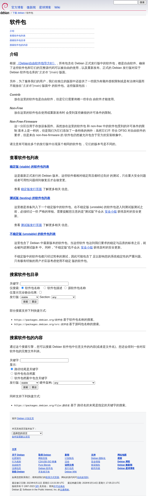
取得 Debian (44, 455)
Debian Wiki (71, 471)
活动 (67, 461)
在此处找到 (82, 477)
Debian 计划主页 (25, 418)
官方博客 (17, 7)
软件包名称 (32, 288)
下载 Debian (18, 13)
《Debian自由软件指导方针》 (36, 63)
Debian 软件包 (45, 468)
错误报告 (95, 465)
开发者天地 (44, 471)
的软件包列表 (29, 166)
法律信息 (16, 468)
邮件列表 (95, 468)
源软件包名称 (77, 288)
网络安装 (42, 458)
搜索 (120, 458)
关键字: (14, 283)
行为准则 (16, 461)
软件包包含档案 (24, 373)
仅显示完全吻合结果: (23, 292)
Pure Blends (44, 465)
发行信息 (69, 468)
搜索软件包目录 (17, 40)
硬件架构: (46, 382)
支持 (93, 455)
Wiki (57, 7)
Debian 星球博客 (126, 468)
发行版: (14, 297)
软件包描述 (54, 288)
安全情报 (95, 461)
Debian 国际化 (98, 458)
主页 (14, 449)
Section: (45, 297)
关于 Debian (18, 455)
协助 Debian (18, 471)
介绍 (12, 31)
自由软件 (16, 465)
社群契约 (16, 458)
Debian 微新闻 (125, 465)
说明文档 (69, 465)
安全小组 (111, 211)
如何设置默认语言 (21, 436)
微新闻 (31, 7)
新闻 (67, 455)
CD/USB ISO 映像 (47, 461)
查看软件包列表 (17, 35)
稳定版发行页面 (31, 189)
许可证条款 (59, 486)
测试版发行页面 (31, 225)
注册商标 (64, 489)
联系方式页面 (52, 477)
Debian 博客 (124, 461)
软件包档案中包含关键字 (30, 378)
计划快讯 (69, 458)
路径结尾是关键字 (26, 369)
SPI (37, 486)
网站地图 (122, 455)
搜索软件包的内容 (19, 45)
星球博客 (45, 7)
